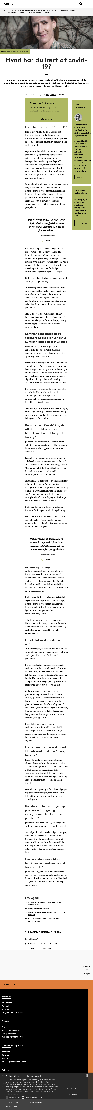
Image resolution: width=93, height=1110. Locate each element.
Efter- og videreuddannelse (14, 1066)
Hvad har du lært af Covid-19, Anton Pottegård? (43, 903)
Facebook (30, 944)
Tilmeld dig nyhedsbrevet (82, 222)
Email (30, 950)
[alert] (46, 1091)
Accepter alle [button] (72, 1088)
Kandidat (6, 1060)
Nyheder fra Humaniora (16, 12)
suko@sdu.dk (50, 95)
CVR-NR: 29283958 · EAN (13, 1042)
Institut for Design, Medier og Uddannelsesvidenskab (57, 10)
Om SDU (14, 10)
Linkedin (54, 944)
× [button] (90, 1075)
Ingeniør (5, 1063)
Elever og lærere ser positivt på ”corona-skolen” (45, 913)
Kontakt (80, 176)
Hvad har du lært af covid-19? (40, 12)
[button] (7, 1097)
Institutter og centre (27, 10)
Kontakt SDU (7, 1014)
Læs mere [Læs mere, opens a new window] (17, 1094)
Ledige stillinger (9, 1038)
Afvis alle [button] (73, 1094)
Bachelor (6, 1056)
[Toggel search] (80, 3)
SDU (5, 10)
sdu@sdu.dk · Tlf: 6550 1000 (14, 1017)
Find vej (5, 1011)
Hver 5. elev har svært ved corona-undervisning (42, 919)
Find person (7, 1007)
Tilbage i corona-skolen (37, 908)
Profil (4, 1032)
